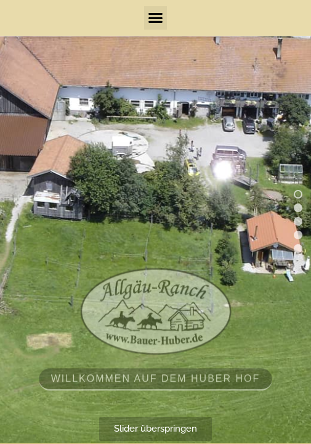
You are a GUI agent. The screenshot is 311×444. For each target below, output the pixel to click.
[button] (156, 18)
